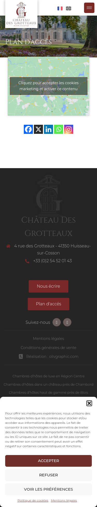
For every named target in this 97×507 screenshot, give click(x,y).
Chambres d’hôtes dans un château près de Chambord (48, 384)
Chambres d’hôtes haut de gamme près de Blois (48, 392)
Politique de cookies (33, 500)
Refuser (48, 474)
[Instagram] (68, 129)
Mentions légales (64, 500)
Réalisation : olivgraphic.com (52, 356)
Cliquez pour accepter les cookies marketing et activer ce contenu (48, 86)
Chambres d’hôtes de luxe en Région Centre (48, 376)
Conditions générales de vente (48, 347)
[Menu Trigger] (89, 8)
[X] (38, 129)
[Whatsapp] (58, 129)
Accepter (48, 460)
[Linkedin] (48, 129)
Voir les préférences (48, 489)
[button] (89, 403)
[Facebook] (28, 129)
